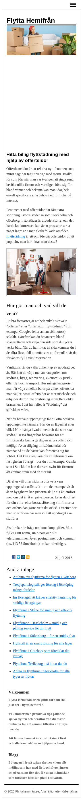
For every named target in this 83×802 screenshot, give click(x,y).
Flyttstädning (15, 236)
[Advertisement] (41, 98)
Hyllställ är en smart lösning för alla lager (42, 643)
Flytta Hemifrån (31, 20)
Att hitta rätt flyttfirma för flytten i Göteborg (44, 577)
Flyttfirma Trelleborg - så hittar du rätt (40, 663)
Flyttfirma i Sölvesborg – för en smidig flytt (44, 636)
